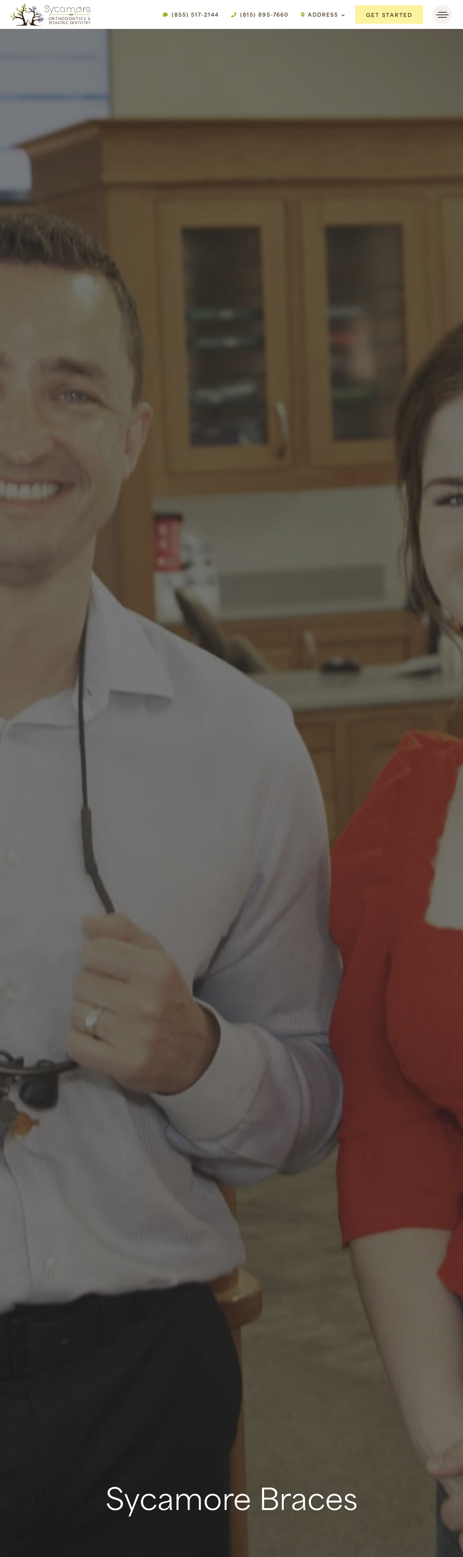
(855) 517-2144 (191, 14)
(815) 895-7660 (260, 14)
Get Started (389, 14)
